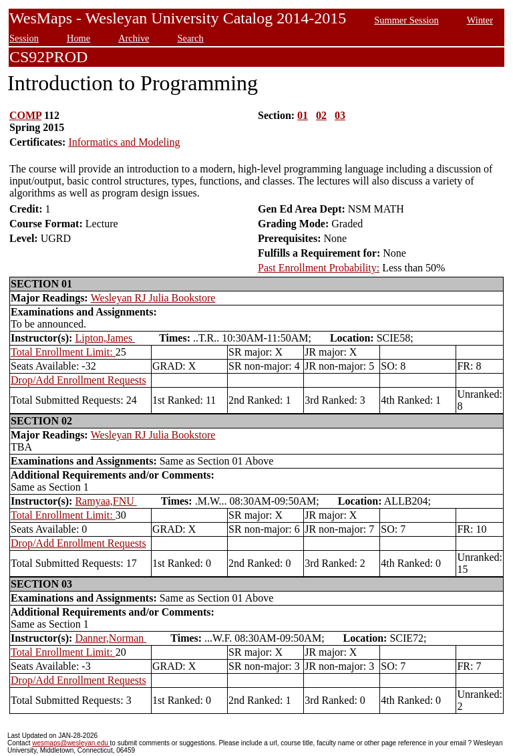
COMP (25, 115)
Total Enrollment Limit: (63, 352)
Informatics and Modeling (124, 142)
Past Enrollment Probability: (318, 267)
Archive (133, 38)
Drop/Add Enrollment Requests (78, 380)
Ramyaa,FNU (105, 501)
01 (302, 115)
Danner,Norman (110, 638)
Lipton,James (105, 338)
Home (78, 38)
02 (321, 115)
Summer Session (406, 20)
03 (340, 115)
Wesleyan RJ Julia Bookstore (153, 297)
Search (191, 38)
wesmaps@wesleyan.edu (71, 743)
